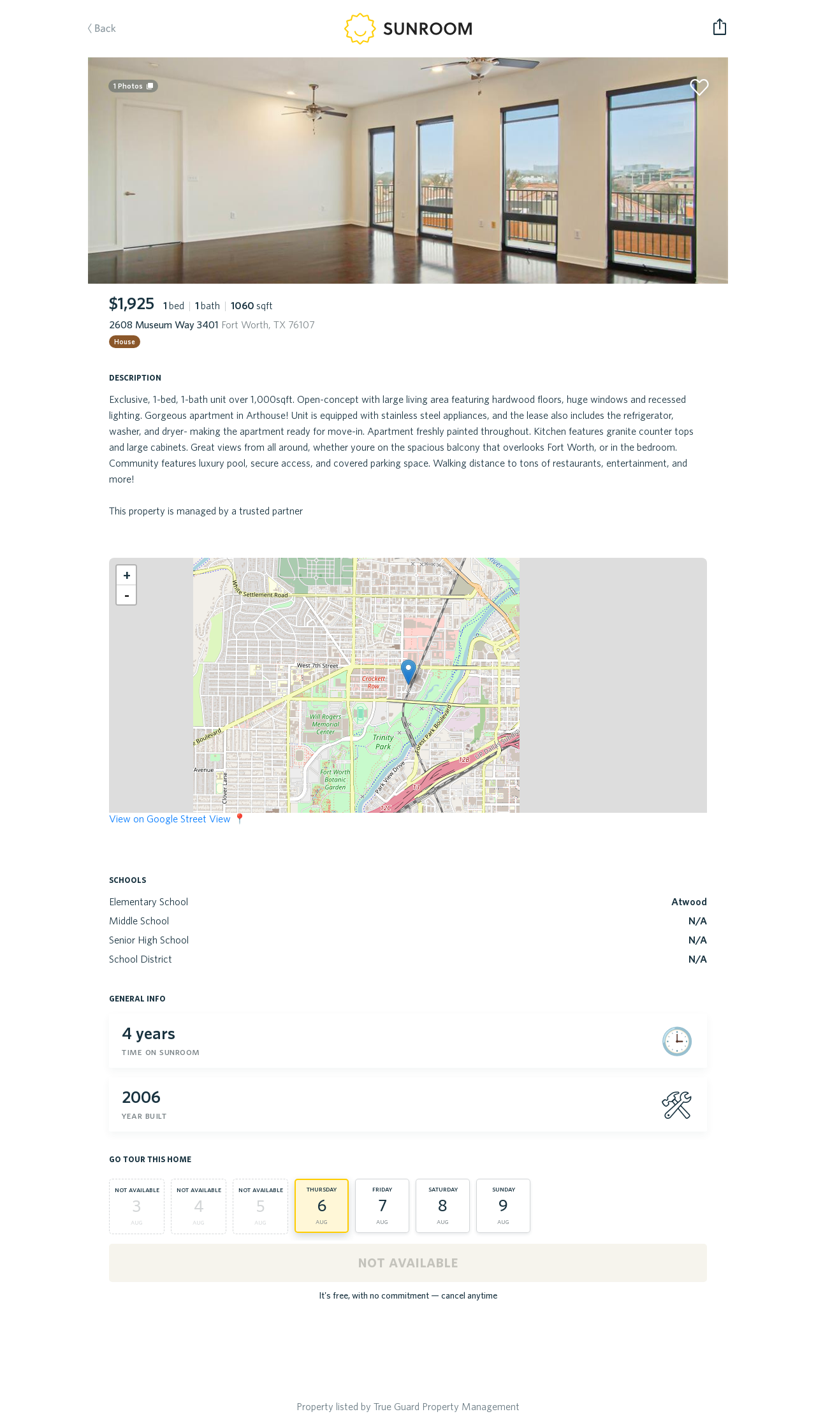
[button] (408, 672)
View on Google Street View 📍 (177, 818)
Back (95, 29)
